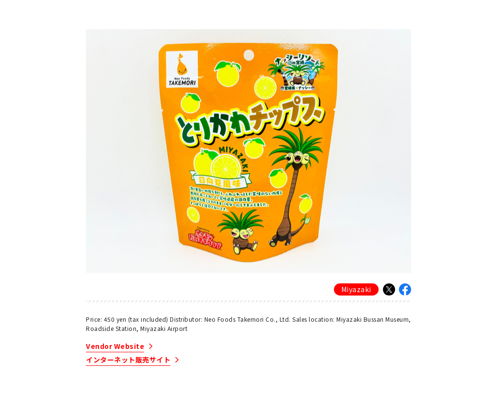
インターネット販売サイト (128, 360)
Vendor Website (115, 347)
